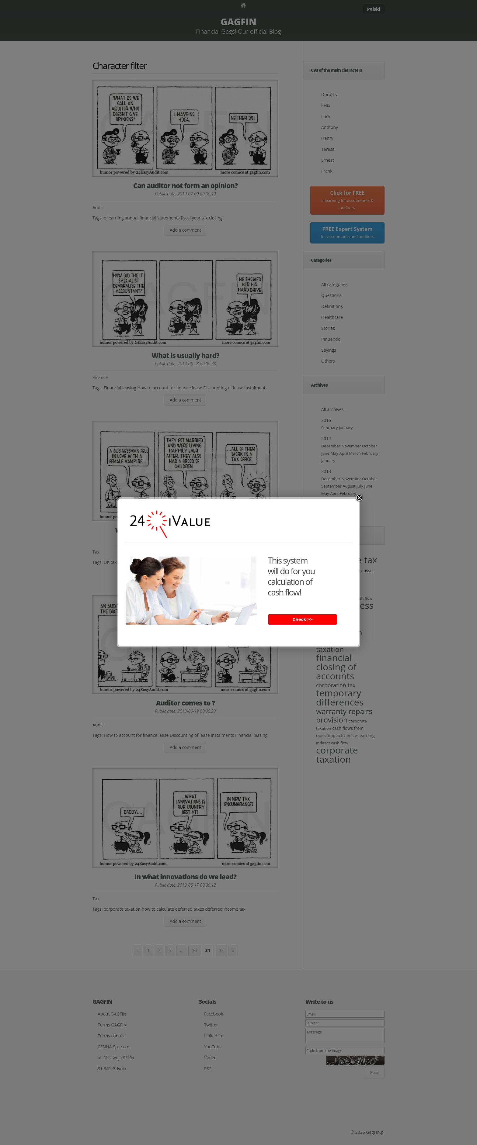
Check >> (302, 619)
